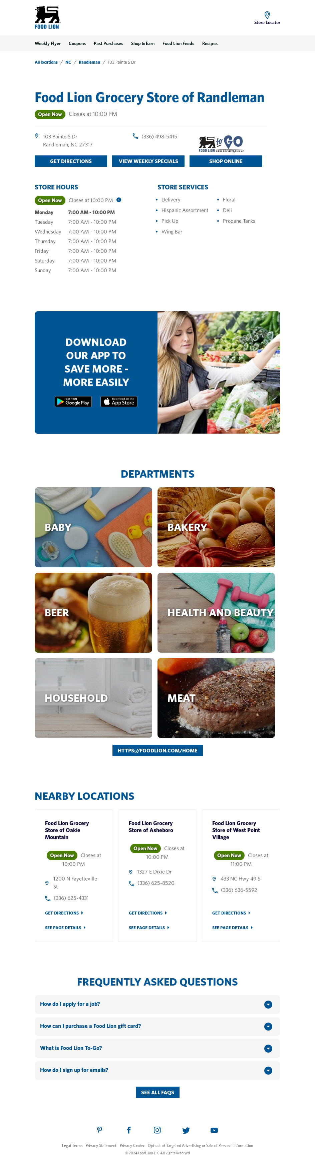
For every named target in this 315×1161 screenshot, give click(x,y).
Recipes (210, 43)
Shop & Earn (142, 43)
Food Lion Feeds (178, 43)
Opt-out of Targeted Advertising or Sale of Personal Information (200, 1145)
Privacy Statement (101, 1145)
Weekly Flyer (48, 43)
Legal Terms (72, 1145)
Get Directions (62, 913)
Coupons (77, 43)
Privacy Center (132, 1145)
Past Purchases (108, 43)
